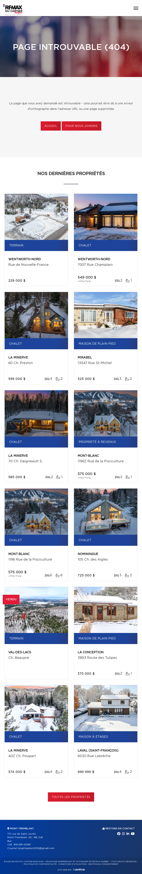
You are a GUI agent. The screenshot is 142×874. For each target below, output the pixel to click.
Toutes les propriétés (71, 797)
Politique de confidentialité (40, 864)
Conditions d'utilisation (72, 864)
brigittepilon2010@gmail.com (36, 848)
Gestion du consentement (103, 864)
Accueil (50, 126)
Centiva (79, 869)
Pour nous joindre (81, 126)
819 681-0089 (22, 845)
